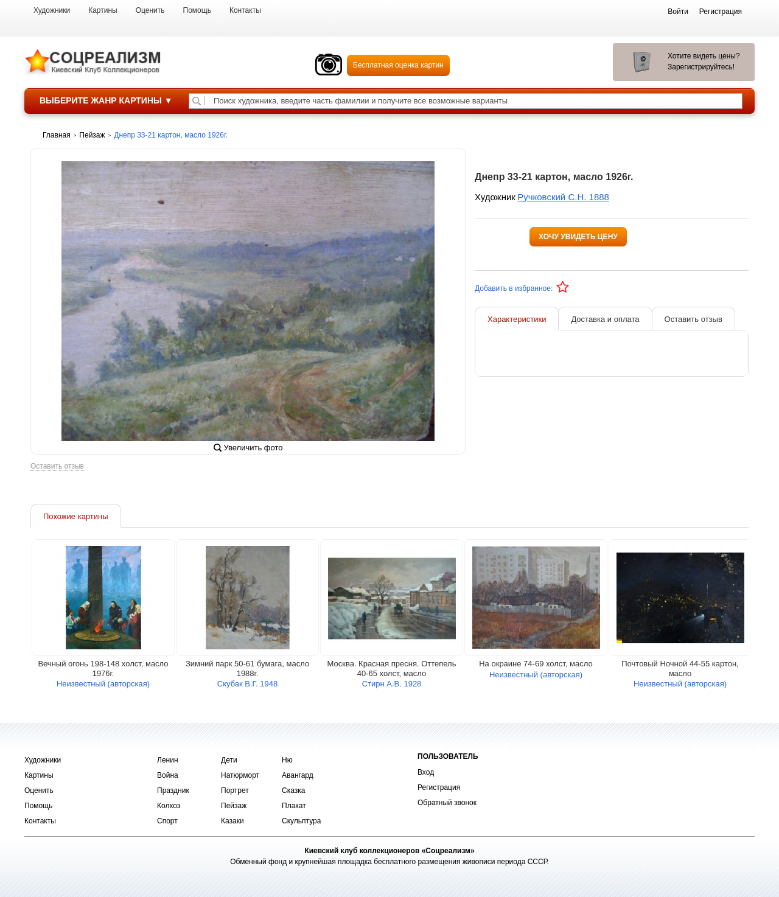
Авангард (297, 775)
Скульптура (301, 821)
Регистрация (438, 787)
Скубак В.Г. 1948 (247, 683)
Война (167, 775)
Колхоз (168, 805)
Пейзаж (233, 805)
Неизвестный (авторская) (103, 683)
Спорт (167, 821)
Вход (425, 772)
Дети (229, 760)
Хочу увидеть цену (578, 236)
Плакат (294, 805)
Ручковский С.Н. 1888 (563, 197)
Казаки (232, 821)
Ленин (167, 760)
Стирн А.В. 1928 (392, 683)
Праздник (173, 790)
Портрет (235, 790)
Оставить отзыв (57, 466)
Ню (287, 760)
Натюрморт (240, 775)
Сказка (293, 790)
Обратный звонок (447, 802)
